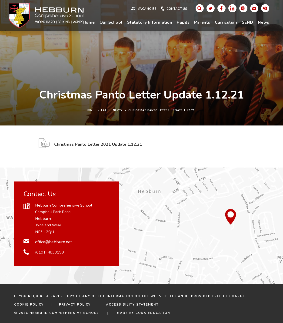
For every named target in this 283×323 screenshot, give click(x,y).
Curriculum (226, 22)
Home (89, 22)
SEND (247, 22)
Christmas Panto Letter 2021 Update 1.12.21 (98, 145)
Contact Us (176, 8)
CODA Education (153, 313)
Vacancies (147, 8)
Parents (202, 22)
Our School (111, 22)
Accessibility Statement (132, 305)
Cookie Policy (29, 305)
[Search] (200, 8)
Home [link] (90, 110)
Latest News (111, 110)
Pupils (183, 22)
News (263, 22)
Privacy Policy (75, 305)
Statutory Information (149, 22)
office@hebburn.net (53, 242)
